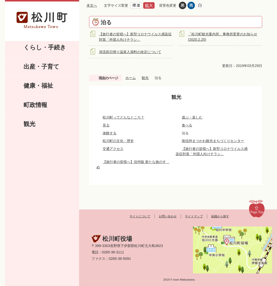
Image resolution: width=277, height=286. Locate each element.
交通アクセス (113, 149)
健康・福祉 (38, 85)
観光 (29, 124)
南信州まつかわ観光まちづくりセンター (213, 141)
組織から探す (220, 216)
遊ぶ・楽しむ (192, 117)
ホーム (130, 78)
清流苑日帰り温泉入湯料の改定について (130, 52)
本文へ (92, 5)
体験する (109, 133)
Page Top (257, 208)
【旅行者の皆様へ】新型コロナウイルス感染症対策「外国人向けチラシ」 (212, 151)
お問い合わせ (168, 216)
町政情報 (35, 105)
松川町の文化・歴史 (118, 141)
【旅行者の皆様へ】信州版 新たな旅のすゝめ (132, 164)
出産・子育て (41, 66)
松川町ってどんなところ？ (123, 117)
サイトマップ (194, 216)
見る (106, 125)
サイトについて (140, 216)
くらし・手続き (44, 47)
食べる (187, 125)
